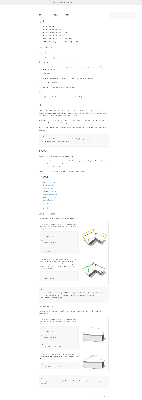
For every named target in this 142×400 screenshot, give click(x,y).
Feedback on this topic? (100, 396)
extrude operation (48, 185)
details (53, 268)
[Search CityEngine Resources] (69, 2)
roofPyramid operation (50, 193)
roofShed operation (49, 199)
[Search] (86, 3)
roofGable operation (49, 190)
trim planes (73, 259)
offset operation (47, 187)
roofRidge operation (49, 196)
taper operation (47, 202)
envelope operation (49, 182)
